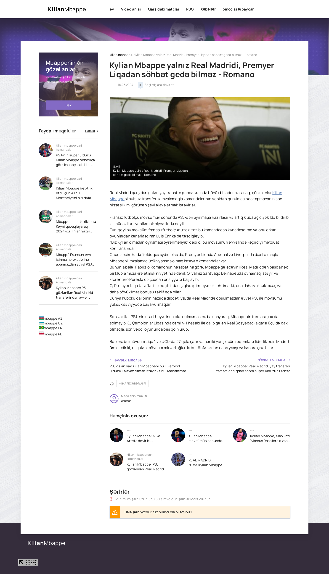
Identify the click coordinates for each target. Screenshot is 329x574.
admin (126, 401)
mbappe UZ (51, 323)
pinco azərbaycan (239, 9)
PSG (190, 9)
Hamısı (90, 131)
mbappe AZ (51, 318)
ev (112, 9)
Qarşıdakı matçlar (163, 9)
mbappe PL (50, 334)
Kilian (67, 9)
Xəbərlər (208, 9)
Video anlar (131, 9)
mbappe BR (50, 328)
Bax (69, 105)
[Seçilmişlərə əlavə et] (140, 84)
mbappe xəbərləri (132, 383)
